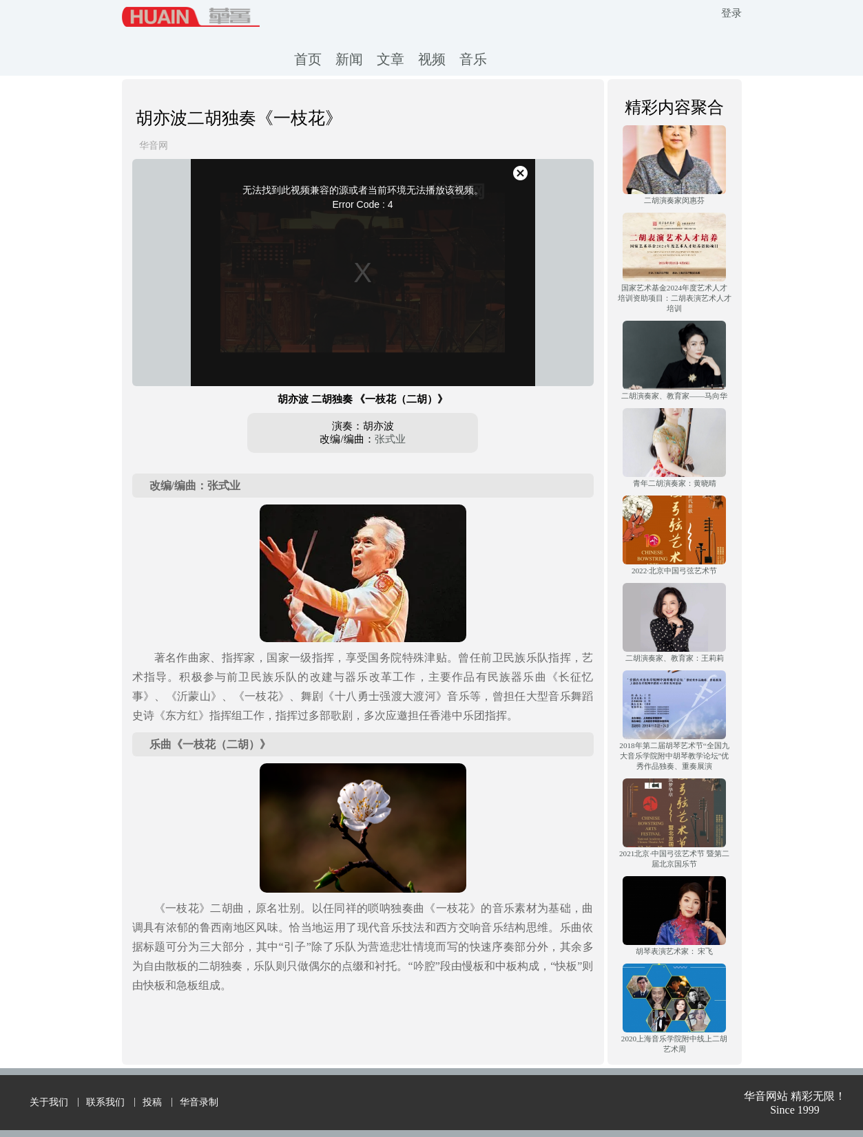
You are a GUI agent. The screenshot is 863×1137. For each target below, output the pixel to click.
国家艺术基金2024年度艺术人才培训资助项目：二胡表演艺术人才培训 (674, 298)
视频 (432, 59)
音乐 (473, 59)
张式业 (390, 439)
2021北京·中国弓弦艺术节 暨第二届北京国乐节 (674, 858)
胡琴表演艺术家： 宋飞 (675, 951)
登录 (731, 13)
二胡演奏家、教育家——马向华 (674, 396)
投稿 (152, 1102)
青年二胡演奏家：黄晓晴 (674, 483)
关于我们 (49, 1102)
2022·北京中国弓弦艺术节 (674, 570)
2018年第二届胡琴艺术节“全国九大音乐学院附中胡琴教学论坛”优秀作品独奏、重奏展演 (674, 755)
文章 (390, 59)
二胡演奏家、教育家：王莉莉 (674, 658)
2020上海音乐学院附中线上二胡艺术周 (674, 1043)
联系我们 (105, 1102)
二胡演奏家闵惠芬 (674, 200)
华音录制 (199, 1102)
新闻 (349, 59)
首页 (308, 59)
